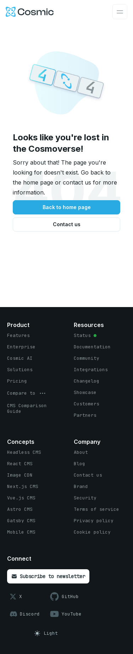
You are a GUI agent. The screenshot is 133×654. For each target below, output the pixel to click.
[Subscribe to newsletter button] (48, 576)
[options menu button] (27, 393)
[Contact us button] (66, 224)
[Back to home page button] (66, 207)
